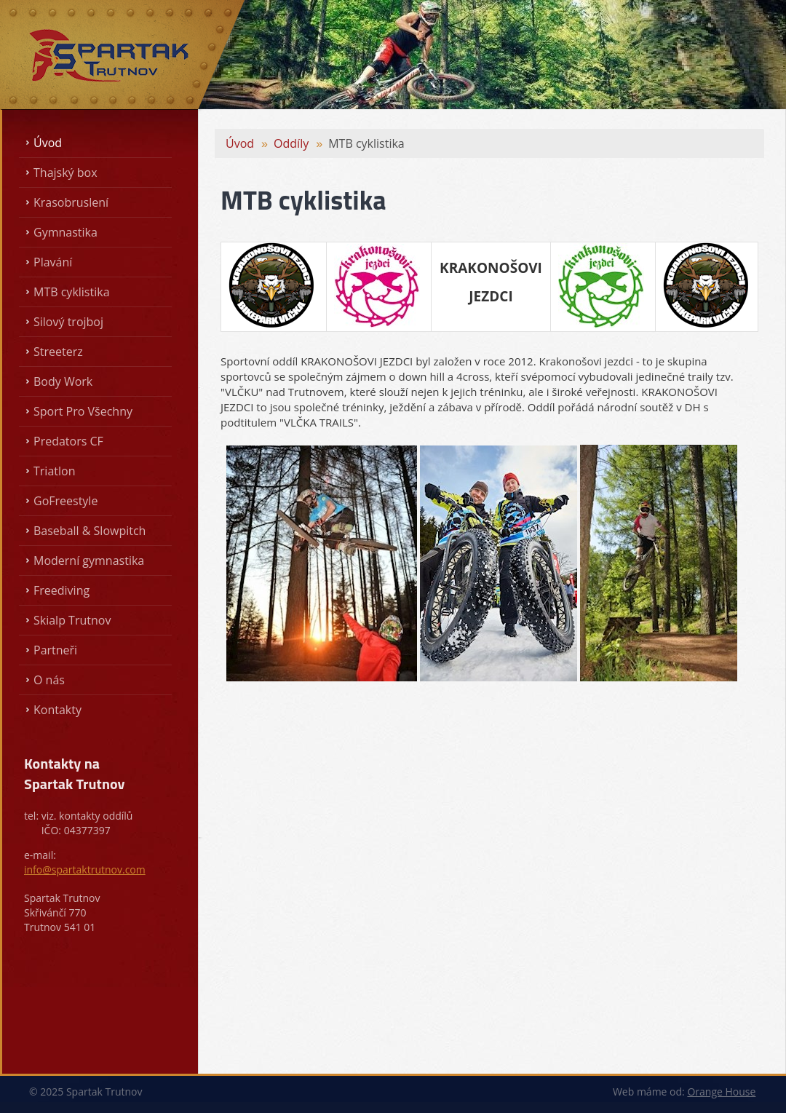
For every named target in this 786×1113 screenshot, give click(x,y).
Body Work (62, 381)
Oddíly (291, 143)
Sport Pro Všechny (82, 411)
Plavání (52, 262)
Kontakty (57, 710)
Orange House (721, 1091)
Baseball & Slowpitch (89, 531)
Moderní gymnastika (88, 560)
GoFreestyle (65, 501)
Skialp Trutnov (72, 620)
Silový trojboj (68, 322)
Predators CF (68, 441)
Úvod (47, 143)
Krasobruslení (70, 202)
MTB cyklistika (71, 292)
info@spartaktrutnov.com (85, 869)
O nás (49, 680)
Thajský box (65, 173)
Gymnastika (65, 232)
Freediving (61, 590)
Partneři (55, 650)
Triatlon (54, 471)
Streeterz (58, 352)
